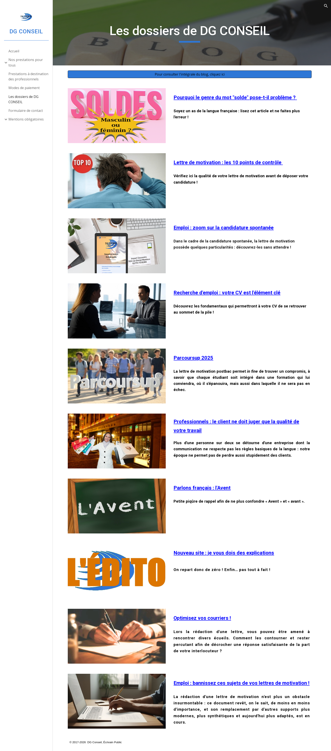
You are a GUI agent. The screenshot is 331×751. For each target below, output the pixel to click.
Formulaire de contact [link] (25, 110)
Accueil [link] (13, 51)
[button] (326, 6)
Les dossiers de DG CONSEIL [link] (23, 99)
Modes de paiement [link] (24, 87)
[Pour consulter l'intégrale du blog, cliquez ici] (191, 74)
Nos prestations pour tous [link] (25, 62)
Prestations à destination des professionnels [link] (28, 76)
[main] (192, 32)
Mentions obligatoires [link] (26, 119)
